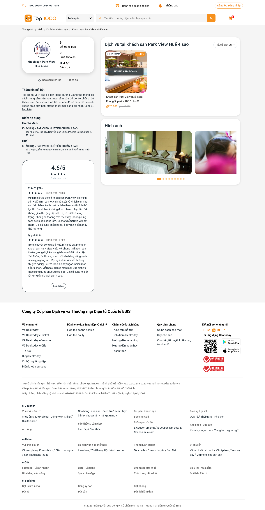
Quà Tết (194, 416)
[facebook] (204, 330)
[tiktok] (223, 330)
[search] (211, 18)
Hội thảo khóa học (114, 450)
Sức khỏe (95, 429)
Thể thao (96, 450)
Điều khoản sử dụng (34, 366)
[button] (159, 179)
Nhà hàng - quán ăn (89, 411)
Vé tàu (194, 450)
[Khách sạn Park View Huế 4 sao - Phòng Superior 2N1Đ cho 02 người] (126, 79)
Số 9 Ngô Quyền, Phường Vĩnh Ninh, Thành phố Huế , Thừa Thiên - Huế (58, 151)
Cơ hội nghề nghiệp (34, 361)
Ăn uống (27, 429)
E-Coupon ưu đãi (143, 422)
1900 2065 (34, 5)
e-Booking (28, 480)
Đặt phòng (140, 486)
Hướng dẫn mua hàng (125, 340)
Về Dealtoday (30, 330)
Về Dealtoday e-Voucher (37, 340)
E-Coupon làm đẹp (167, 427)
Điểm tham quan (65, 450)
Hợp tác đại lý (75, 335)
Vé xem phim (29, 450)
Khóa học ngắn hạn (201, 430)
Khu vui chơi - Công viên (48, 416)
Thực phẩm (92, 415)
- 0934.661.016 (50, 5)
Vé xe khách (207, 450)
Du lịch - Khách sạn (145, 411)
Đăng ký (222, 5)
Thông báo (171, 5)
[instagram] (209, 330)
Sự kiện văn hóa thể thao (92, 444)
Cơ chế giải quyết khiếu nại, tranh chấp (174, 342)
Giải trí (67, 416)
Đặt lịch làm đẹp (143, 491)
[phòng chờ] (148, 152)
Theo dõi (73, 79)
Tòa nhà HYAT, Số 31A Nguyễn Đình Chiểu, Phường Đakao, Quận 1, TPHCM (59, 134)
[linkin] (214, 330)
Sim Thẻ (171, 450)
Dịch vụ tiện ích (199, 411)
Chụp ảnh (27, 416)
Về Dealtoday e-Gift (34, 345)
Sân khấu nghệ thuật (36, 454)
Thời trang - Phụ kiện (212, 416)
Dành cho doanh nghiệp (135, 5)
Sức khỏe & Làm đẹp (90, 423)
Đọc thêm (26, 109)
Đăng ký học (85, 486)
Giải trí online (29, 421)
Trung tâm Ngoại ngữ (226, 430)
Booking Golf (141, 416)
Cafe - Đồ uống (86, 467)
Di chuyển (195, 444)
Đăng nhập (234, 5)
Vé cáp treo (222, 450)
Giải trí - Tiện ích (199, 473)
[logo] (40, 18)
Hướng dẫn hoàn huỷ (124, 345)
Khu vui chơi (46, 450)
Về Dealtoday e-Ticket (35, 335)
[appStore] (232, 350)
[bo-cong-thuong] (213, 359)
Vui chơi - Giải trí (31, 411)
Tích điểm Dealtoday (125, 335)
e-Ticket (27, 439)
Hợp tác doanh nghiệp (80, 330)
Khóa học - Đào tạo (201, 424)
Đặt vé (25, 491)
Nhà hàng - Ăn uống (33, 473)
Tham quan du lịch (145, 444)
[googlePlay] (232, 342)
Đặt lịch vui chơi (31, 486)
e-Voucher (28, 405)
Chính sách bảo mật (169, 330)
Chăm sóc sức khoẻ (145, 467)
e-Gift (25, 462)
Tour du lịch (141, 450)
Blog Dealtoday (31, 356)
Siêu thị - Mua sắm (200, 467)
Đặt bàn (82, 491)
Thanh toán (119, 351)
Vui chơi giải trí (31, 444)
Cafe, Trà (108, 411)
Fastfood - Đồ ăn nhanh (35, 467)
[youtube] (219, 330)
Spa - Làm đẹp (86, 473)
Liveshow (83, 450)
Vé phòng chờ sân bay (209, 454)
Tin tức (26, 351)
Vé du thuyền (157, 450)
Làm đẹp (83, 429)
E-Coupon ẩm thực (144, 427)
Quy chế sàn (164, 335)
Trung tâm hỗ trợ (122, 330)
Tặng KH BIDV (109, 415)
